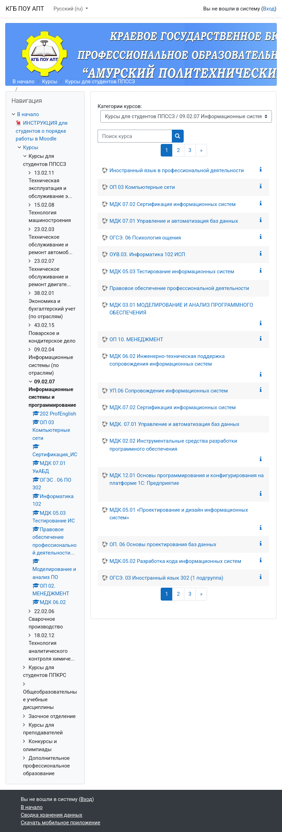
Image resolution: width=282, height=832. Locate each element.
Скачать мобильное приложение (60, 822)
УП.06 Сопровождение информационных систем (168, 391)
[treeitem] (45, 443)
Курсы (50, 81)
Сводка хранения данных (52, 815)
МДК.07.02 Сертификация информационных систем (172, 407)
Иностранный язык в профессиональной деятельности (176, 170)
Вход (269, 9)
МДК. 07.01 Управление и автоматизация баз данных (174, 424)
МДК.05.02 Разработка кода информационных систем (175, 561)
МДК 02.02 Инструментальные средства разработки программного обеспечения (173, 445)
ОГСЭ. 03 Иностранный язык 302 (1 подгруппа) (166, 578)
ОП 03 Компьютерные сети (142, 187)
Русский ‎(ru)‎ (69, 9)
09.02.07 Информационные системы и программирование (91, 89)
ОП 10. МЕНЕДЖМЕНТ (136, 339)
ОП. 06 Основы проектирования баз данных (162, 544)
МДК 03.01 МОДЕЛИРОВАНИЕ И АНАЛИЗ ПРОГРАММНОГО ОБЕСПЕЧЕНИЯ (181, 309)
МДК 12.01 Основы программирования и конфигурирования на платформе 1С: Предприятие (186, 479)
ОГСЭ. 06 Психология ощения (145, 238)
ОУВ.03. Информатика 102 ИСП (147, 254)
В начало (24, 81)
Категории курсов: (120, 106)
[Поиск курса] (135, 136)
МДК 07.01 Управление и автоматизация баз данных (173, 221)
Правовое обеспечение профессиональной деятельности (179, 288)
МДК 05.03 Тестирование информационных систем (171, 271)
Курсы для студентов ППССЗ (100, 81)
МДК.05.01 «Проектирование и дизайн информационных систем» (178, 514)
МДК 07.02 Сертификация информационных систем (172, 204)
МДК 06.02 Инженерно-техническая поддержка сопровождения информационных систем (167, 360)
